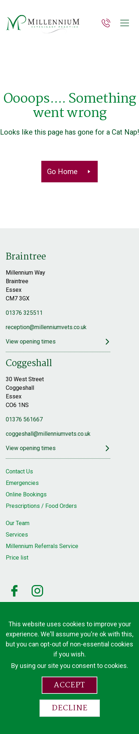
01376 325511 (24, 312)
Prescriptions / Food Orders (41, 505)
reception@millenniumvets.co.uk (46, 327)
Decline (70, 708)
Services (17, 534)
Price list (17, 557)
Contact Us (19, 471)
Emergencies (22, 483)
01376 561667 (24, 419)
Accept (69, 685)
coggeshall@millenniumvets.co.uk (48, 433)
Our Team (17, 523)
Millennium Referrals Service (42, 546)
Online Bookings (26, 494)
